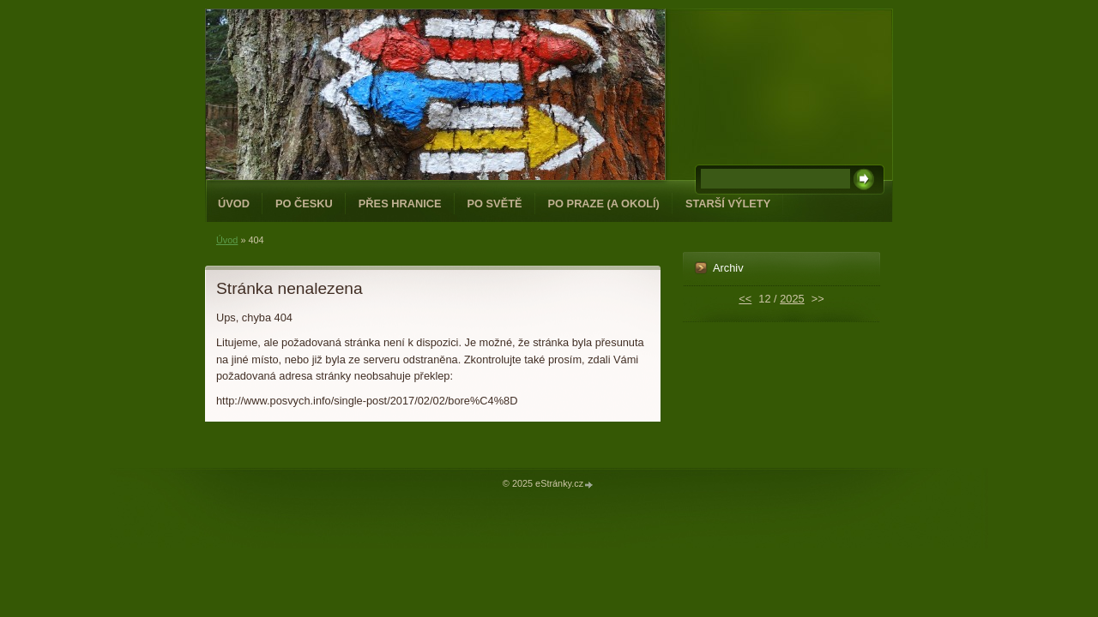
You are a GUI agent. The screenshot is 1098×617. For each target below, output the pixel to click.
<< (745, 298)
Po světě (495, 203)
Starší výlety (727, 203)
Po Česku (304, 203)
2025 (792, 298)
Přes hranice (400, 203)
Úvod (234, 203)
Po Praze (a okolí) (604, 203)
